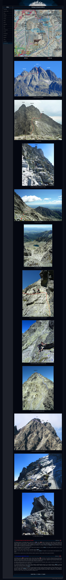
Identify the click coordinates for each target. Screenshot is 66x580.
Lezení (5, 16)
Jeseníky (5, 9)
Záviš (5, 22)
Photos (5, 37)
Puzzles (5, 35)
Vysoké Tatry (6, 11)
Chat (4, 39)
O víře (5, 31)
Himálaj (5, 14)
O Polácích (6, 29)
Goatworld (5, 33)
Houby (5, 18)
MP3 (4, 26)
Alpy (4, 13)
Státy (5, 20)
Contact (5, 41)
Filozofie (5, 24)
